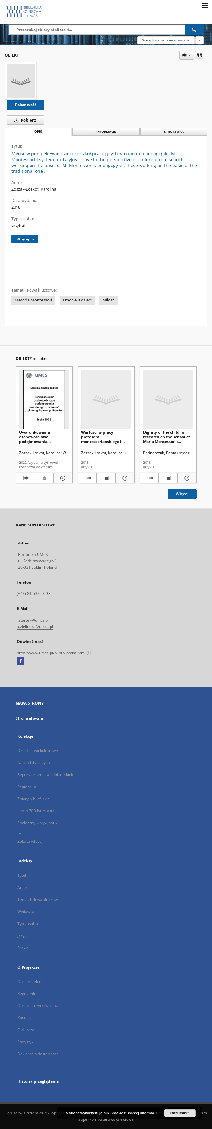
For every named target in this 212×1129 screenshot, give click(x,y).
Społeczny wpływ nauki (37, 823)
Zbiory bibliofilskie (33, 798)
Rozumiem (180, 1113)
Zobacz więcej (30, 841)
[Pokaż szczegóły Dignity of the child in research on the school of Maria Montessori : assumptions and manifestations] (186, 478)
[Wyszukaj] (194, 29)
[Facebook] (20, 661)
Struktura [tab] (174, 132)
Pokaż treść (25, 104)
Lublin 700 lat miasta (36, 811)
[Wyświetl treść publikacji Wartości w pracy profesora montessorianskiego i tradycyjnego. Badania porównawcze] (106, 478)
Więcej (182, 494)
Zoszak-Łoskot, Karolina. (34, 189)
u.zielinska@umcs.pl (35, 626)
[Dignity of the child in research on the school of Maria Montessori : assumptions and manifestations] (168, 399)
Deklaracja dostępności (38, 1054)
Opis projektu (29, 981)
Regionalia (26, 786)
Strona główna (29, 718)
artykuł (18, 225)
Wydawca (26, 911)
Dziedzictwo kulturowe (37, 750)
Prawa (23, 947)
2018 (15, 207)
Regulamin (27, 993)
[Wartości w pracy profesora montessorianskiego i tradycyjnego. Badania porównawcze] (106, 399)
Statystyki (26, 1041)
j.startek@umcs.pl (33, 620)
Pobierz (24, 120)
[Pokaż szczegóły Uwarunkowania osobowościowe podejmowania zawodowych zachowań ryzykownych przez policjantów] (62, 478)
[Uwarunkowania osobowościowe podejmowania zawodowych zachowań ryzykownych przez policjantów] (44, 399)
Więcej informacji (142, 1113)
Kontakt (24, 1017)
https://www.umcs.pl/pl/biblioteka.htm (54, 653)
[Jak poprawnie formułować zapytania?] (199, 40)
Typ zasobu (27, 923)
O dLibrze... (27, 1029)
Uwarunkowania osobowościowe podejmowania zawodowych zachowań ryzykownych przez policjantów (41, 436)
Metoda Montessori (33, 300)
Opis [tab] (38, 132)
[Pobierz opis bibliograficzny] (25, 478)
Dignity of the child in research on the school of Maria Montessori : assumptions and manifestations (166, 436)
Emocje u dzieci (77, 300)
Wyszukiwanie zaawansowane (165, 40)
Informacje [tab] (106, 132)
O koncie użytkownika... (38, 1005)
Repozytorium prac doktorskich (45, 774)
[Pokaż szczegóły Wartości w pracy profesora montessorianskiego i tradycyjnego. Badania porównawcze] (124, 478)
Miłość (108, 300)
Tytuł (21, 875)
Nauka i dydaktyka (33, 762)
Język (22, 935)
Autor (22, 887)
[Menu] (204, 5)
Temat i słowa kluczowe (38, 899)
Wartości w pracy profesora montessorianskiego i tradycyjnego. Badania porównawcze (102, 436)
